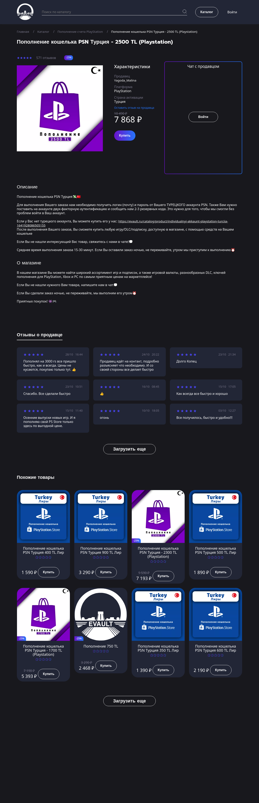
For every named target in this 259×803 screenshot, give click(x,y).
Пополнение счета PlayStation (82, 31)
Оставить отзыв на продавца (134, 108)
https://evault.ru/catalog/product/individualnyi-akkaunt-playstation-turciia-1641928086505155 (125, 223)
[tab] (39, 335)
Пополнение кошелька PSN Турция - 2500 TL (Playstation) (159, 31)
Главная (23, 31)
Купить (125, 135)
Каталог (44, 31)
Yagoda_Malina (125, 80)
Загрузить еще (129, 449)
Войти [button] (232, 12)
